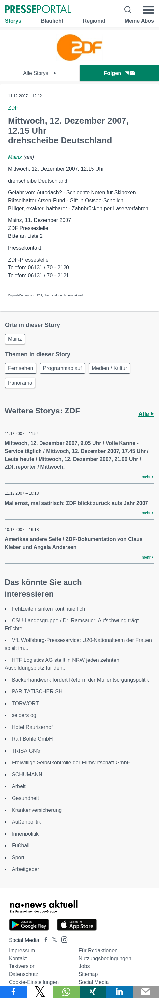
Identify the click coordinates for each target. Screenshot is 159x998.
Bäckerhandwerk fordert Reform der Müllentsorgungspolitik (80, 680)
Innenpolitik (25, 833)
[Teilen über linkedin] (119, 992)
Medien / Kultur (109, 368)
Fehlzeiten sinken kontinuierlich (48, 608)
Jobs (84, 966)
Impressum (22, 950)
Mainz (15, 157)
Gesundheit (25, 798)
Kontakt (18, 958)
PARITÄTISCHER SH (37, 691)
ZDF (13, 108)
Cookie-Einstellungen (34, 982)
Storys (13, 21)
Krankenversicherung (37, 810)
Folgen (119, 73)
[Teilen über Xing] (93, 992)
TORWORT (25, 703)
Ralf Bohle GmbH (32, 739)
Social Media (94, 982)
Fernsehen (20, 368)
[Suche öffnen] (128, 9)
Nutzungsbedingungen (105, 958)
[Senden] (146, 992)
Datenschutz (23, 974)
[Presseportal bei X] (52, 940)
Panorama (20, 383)
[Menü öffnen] (148, 9)
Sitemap (88, 974)
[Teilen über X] (40, 992)
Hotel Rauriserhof (32, 727)
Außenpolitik (26, 822)
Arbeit (19, 786)
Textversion (22, 966)
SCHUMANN (27, 774)
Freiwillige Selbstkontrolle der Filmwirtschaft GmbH (71, 762)
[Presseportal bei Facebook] (44, 940)
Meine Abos (139, 21)
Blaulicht (52, 21)
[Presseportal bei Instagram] (62, 939)
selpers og (24, 715)
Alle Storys (39, 73)
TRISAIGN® (26, 751)
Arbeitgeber (25, 869)
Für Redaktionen (98, 950)
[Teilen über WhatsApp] (66, 992)
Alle (146, 414)
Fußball (20, 845)
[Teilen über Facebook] (13, 992)
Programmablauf (62, 368)
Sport (18, 857)
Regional (94, 21)
